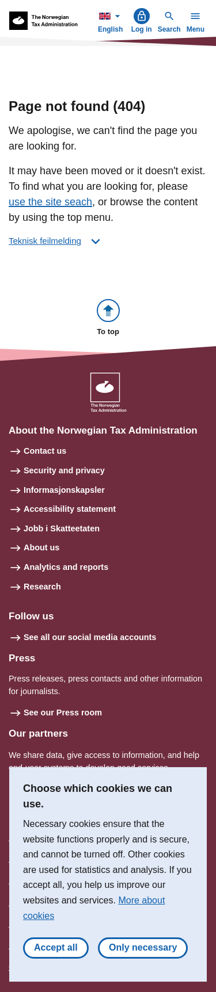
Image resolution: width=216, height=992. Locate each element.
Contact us (45, 450)
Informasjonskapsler (64, 490)
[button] (108, 318)
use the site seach (50, 202)
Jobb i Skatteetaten (62, 528)
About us (41, 547)
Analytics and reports (66, 567)
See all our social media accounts (90, 637)
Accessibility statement (70, 509)
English (112, 20)
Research (42, 586)
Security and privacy (64, 470)
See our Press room (63, 712)
